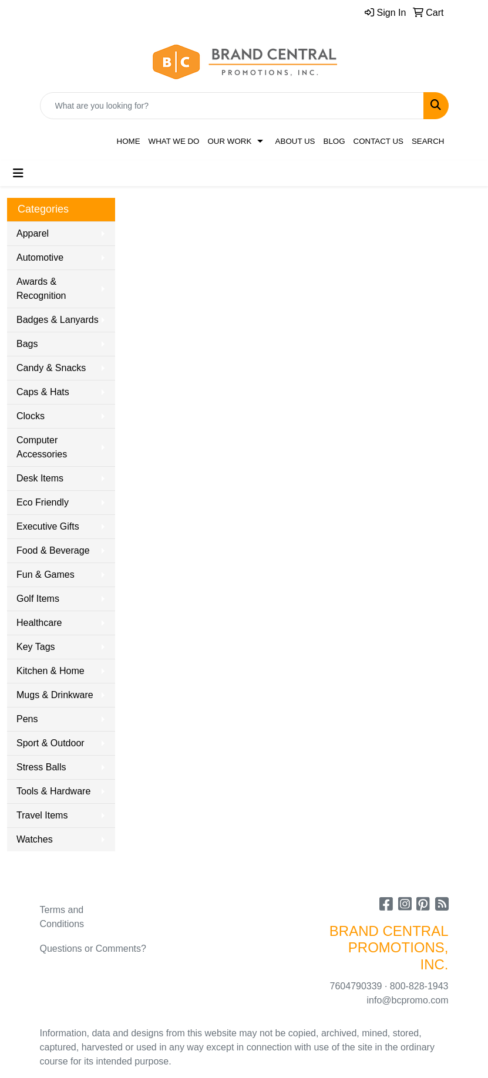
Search (428, 141)
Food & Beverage (53, 550)
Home (128, 141)
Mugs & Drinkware (54, 695)
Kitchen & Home (50, 671)
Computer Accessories (41, 447)
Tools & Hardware (53, 791)
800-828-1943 (419, 986)
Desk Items (39, 478)
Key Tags (35, 647)
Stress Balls (41, 767)
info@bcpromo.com (408, 1000)
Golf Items (37, 599)
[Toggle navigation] (18, 173)
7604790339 (356, 986)
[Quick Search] (232, 105)
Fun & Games (45, 575)
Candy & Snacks (51, 368)
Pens (27, 719)
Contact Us (378, 141)
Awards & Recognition (41, 289)
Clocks (30, 416)
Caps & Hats (42, 392)
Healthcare (39, 623)
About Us (295, 141)
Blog (334, 141)
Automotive (39, 257)
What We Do (174, 141)
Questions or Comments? (93, 949)
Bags (27, 344)
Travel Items (42, 815)
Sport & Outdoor (50, 743)
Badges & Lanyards (57, 320)
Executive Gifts (47, 526)
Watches (34, 839)
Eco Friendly (42, 502)
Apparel (32, 233)
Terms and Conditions (62, 917)
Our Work (229, 141)
